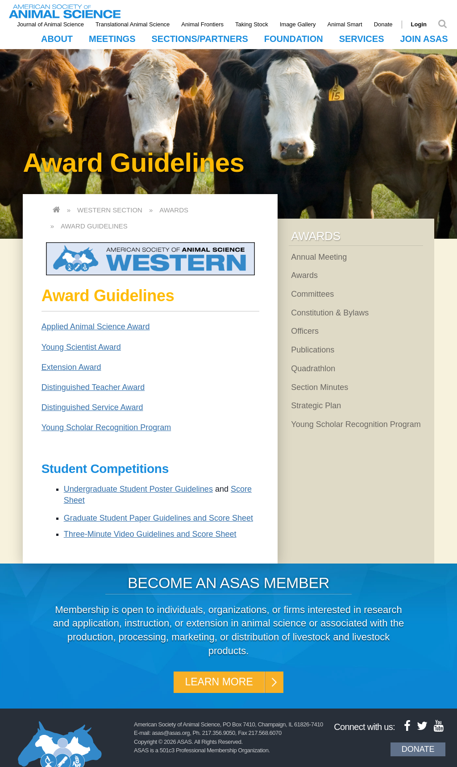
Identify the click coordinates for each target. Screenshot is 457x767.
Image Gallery (300, 24)
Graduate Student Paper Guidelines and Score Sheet (158, 518)
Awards (173, 210)
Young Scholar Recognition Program (106, 427)
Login (420, 24)
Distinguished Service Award (92, 407)
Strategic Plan (316, 405)
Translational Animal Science (135, 24)
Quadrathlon (313, 368)
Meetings (112, 39)
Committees (312, 294)
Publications (312, 349)
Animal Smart (346, 24)
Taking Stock (253, 24)
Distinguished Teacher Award (93, 387)
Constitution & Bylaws (330, 312)
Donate (385, 24)
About (57, 39)
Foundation (293, 39)
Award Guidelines (94, 226)
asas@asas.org (171, 733)
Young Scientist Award (81, 347)
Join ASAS (424, 39)
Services (361, 39)
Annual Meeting (319, 257)
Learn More (218, 682)
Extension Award (71, 367)
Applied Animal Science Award (96, 326)
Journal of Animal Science (52, 24)
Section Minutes (319, 387)
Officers (305, 331)
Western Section (109, 210)
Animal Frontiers (204, 24)
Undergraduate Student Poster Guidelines (138, 489)
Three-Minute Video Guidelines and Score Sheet (150, 534)
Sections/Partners (200, 39)
